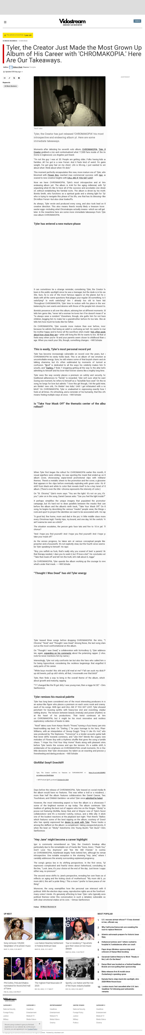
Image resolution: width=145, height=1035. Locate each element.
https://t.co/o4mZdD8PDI (97, 773)
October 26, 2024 (63, 780)
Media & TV (31, 1016)
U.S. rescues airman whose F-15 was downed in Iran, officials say (120, 921)
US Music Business (48, 907)
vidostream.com (59, 1032)
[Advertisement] (72, 7)
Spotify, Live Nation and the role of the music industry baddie (79, 984)
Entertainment (31, 1012)
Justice (5, 1016)
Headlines (30, 1009)
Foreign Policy (8, 1012)
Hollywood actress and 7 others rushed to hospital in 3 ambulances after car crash (119, 943)
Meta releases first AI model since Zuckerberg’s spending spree (116, 973)
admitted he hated (94, 798)
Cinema (52, 1023)
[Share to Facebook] (19, 78)
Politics (75, 1023)
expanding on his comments (57, 653)
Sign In (137, 21)
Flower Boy (53, 175)
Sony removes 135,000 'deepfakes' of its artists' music (17, 944)
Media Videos (31, 1019)
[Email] (5, 78)
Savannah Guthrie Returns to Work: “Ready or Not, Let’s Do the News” (120, 958)
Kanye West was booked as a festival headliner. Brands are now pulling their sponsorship (121, 965)
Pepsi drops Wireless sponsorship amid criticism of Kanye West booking (118, 950)
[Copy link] (9, 78)
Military (5, 1019)
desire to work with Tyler (77, 822)
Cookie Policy (32, 1029)
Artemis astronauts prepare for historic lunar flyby (120, 935)
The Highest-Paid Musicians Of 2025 (48, 984)
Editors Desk (17, 67)
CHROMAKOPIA (89, 149)
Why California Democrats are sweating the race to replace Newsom (120, 928)
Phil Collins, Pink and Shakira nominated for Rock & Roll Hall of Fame (17, 986)
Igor (101, 175)
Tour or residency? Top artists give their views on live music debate (79, 946)
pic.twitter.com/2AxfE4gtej (45, 775)
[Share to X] (14, 78)
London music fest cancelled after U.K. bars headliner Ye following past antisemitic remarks (120, 989)
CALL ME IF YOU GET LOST (80, 178)
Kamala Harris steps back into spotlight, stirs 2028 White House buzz (120, 980)
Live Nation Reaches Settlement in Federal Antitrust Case (49, 944)
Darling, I (50, 368)
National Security (9, 1009)
